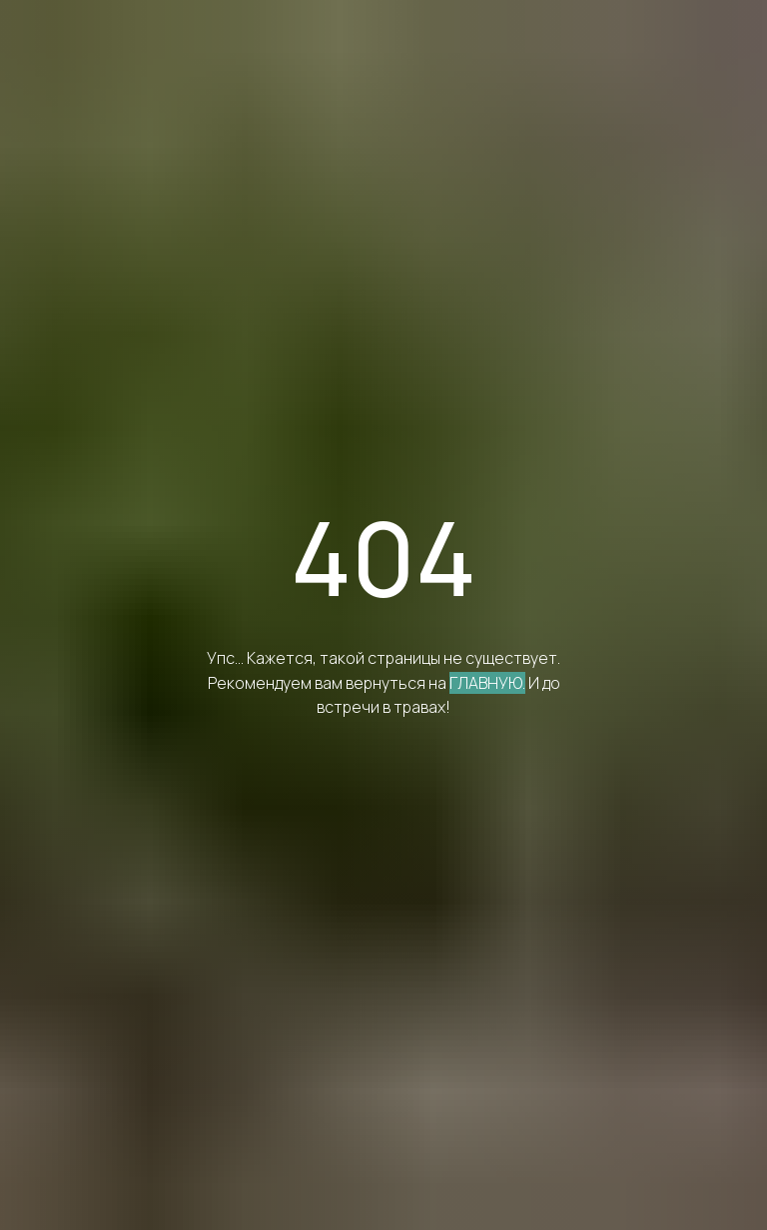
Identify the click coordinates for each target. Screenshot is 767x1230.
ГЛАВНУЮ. (487, 683)
